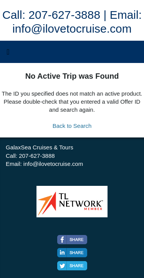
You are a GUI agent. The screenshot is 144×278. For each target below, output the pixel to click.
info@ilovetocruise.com (53, 164)
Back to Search (72, 125)
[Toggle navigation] (8, 54)
